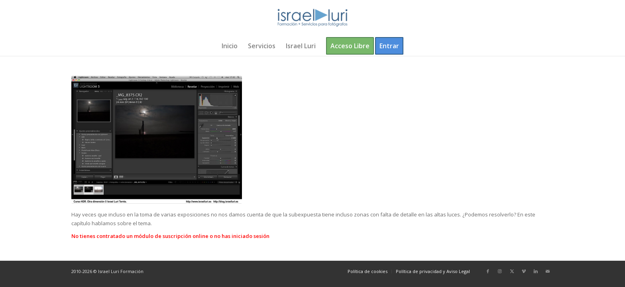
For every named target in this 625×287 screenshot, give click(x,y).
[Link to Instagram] (500, 271)
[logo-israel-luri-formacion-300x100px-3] (312, 18)
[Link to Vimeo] (524, 271)
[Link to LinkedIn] (536, 271)
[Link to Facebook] (488, 271)
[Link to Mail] (548, 271)
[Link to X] (512, 271)
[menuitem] (229, 46)
